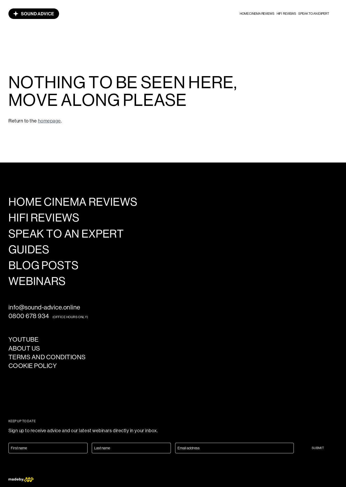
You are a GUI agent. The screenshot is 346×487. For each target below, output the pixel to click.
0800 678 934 (28, 316)
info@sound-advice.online (44, 307)
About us (24, 348)
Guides (28, 249)
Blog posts (43, 265)
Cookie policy (32, 365)
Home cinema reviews (257, 14)
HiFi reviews (286, 14)
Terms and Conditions (47, 357)
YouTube (23, 339)
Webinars (37, 281)
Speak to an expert (313, 14)
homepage (49, 121)
